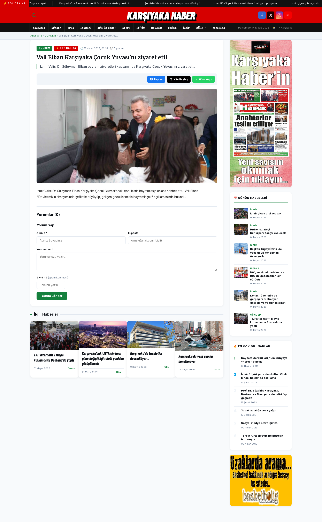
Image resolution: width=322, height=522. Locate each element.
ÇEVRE (126, 28)
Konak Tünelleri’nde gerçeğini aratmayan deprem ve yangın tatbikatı (268, 299)
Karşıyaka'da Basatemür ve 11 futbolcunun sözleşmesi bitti (102, 3)
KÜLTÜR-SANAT (107, 28)
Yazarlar (219, 28)
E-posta (133, 233)
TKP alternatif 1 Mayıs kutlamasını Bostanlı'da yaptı (266, 322)
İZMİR (186, 28)
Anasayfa (39, 28)
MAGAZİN (156, 28)
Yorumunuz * (45, 249)
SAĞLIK (172, 28)
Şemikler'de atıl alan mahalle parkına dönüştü (179, 3)
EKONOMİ (85, 28)
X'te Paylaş (179, 79)
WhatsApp (203, 79)
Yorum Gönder (51, 296)
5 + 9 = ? (52, 277)
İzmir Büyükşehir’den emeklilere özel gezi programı (252, 3)
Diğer (201, 28)
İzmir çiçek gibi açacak (265, 213)
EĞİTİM (141, 28)
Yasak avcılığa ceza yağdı (258, 410)
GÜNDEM (56, 28)
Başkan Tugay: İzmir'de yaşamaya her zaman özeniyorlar (266, 252)
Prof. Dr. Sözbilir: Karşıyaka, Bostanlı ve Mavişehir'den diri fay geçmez (264, 394)
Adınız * (42, 233)
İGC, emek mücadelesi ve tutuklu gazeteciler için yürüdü (267, 276)
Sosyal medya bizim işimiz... (260, 423)
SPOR (71, 28)
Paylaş (156, 79)
